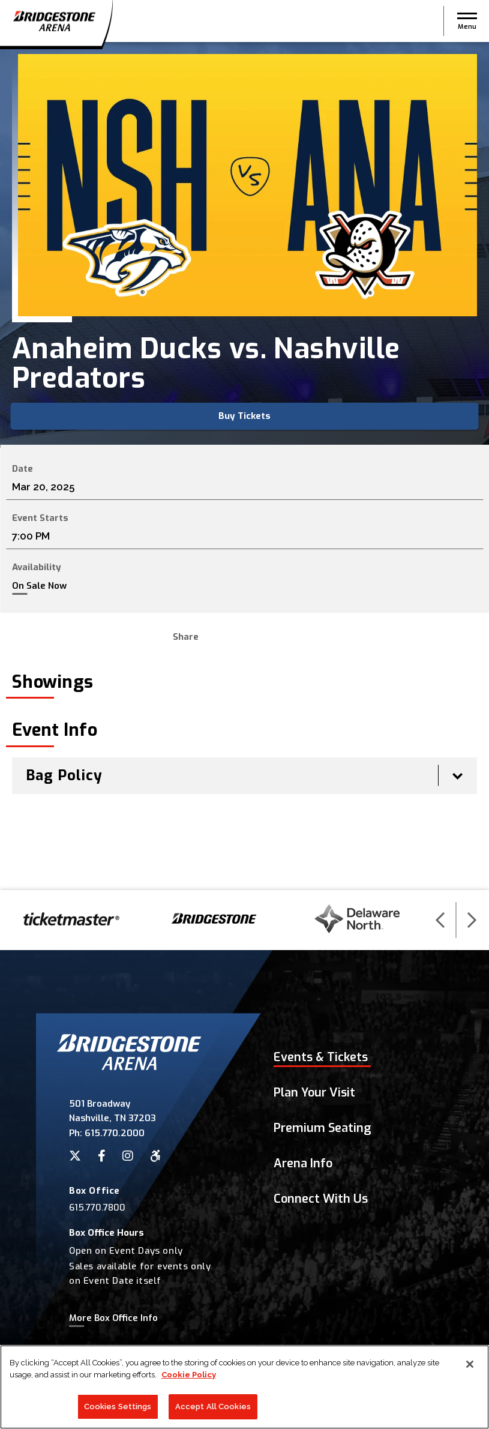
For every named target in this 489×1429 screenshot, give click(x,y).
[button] (467, 21)
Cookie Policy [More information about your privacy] (188, 1374)
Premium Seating (322, 1128)
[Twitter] (75, 1156)
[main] (244, 466)
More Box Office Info (113, 1318)
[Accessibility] (155, 1156)
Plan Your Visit (314, 1093)
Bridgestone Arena (54, 21)
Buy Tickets (244, 416)
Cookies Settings (118, 1406)
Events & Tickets (321, 1057)
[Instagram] (127, 1156)
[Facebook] (102, 1156)
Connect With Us (321, 1199)
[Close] (470, 1364)
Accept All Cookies (213, 1406)
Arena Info (303, 1163)
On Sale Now (39, 586)
